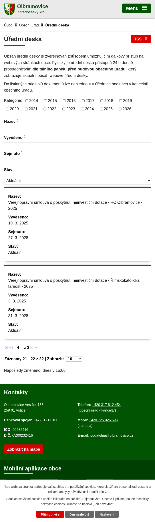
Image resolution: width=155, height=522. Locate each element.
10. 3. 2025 (18, 223)
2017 (89, 100)
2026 (127, 109)
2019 (127, 100)
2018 (108, 100)
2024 (89, 109)
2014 (33, 100)
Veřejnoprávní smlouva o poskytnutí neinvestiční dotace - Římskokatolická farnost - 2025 (73, 283)
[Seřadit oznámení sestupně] (18, 121)
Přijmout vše (50, 514)
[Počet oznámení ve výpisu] (74, 359)
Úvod (8, 25)
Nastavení (106, 514)
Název (10, 121)
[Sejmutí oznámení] (77, 163)
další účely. (99, 492)
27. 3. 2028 (18, 238)
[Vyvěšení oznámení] (77, 146)
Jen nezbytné (79, 514)
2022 (52, 109)
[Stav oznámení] (77, 180)
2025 (108, 109)
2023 (70, 109)
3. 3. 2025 (17, 301)
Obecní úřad (29, 25)
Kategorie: (13, 100)
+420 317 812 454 (106, 405)
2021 (33, 109)
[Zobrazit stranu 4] (18, 347)
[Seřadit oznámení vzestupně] (18, 119)
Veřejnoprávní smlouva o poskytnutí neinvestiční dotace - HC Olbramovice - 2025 (75, 205)
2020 (14, 109)
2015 (52, 100)
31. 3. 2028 (18, 316)
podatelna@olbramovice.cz (111, 435)
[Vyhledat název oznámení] (77, 129)
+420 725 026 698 (103, 420)
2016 (71, 100)
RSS (141, 39)
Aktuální (15, 252)
